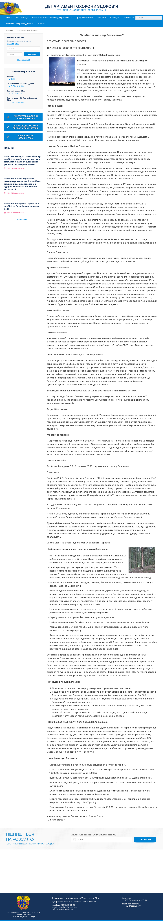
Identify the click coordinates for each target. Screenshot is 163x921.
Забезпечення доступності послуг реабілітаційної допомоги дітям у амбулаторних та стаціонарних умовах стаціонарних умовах (22, 160)
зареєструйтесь (13, 44)
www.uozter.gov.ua (65, 909)
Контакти (41, 24)
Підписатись (145, 840)
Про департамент (84, 17)
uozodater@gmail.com (67, 907)
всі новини (22, 219)
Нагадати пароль (23, 60)
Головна (8, 17)
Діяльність (101, 17)
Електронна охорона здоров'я (19, 24)
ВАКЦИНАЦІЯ (22, 17)
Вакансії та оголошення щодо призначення (52, 17)
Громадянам (129, 17)
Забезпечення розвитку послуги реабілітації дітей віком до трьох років (21, 206)
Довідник (9, 30)
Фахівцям (114, 17)
